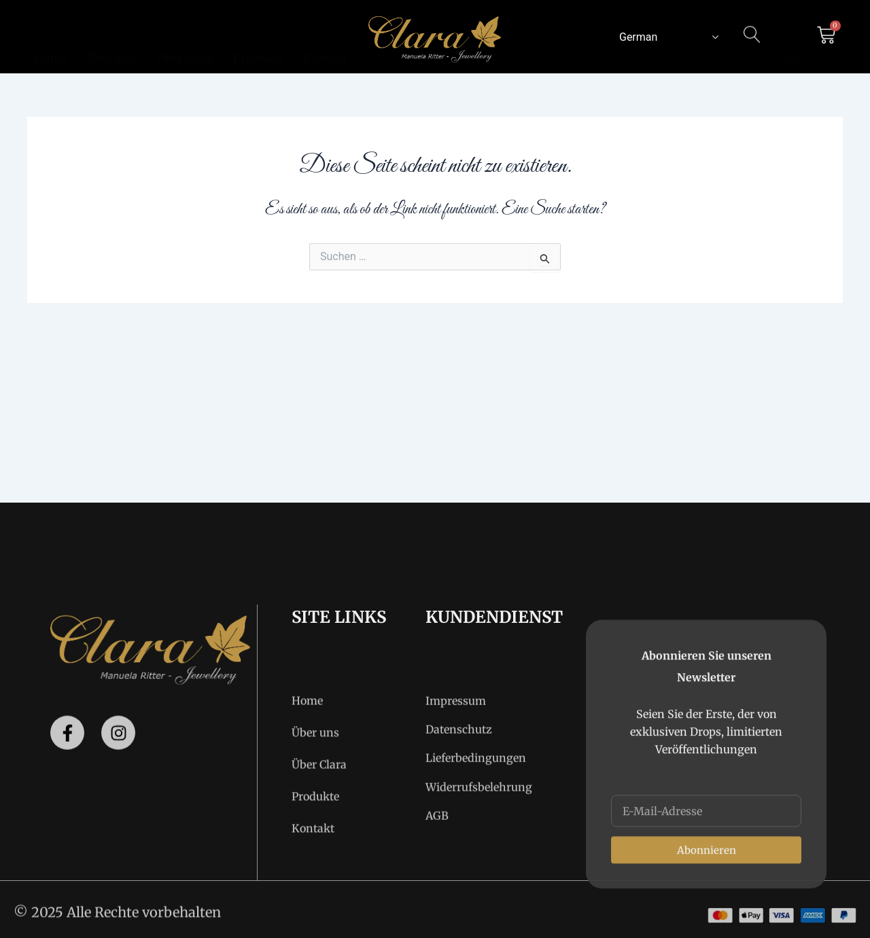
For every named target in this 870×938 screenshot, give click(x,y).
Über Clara (184, 41)
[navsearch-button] (752, 42)
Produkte (258, 41)
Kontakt (325, 41)
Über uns (112, 41)
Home (51, 41)
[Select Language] (666, 36)
